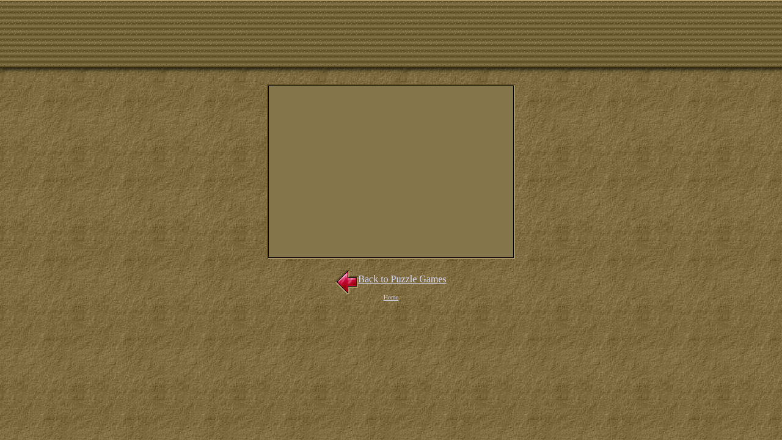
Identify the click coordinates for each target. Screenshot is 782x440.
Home (391, 297)
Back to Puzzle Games (390, 279)
